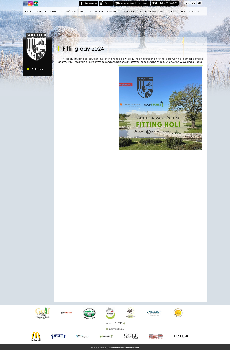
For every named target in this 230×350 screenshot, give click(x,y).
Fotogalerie (178, 11)
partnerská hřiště (115, 323)
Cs (187, 2)
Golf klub (41, 11)
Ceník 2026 (56, 11)
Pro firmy (150, 11)
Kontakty (194, 11)
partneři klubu (115, 328)
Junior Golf (96, 11)
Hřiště (28, 11)
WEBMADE (103, 348)
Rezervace (88, 3)
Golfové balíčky (132, 11)
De (193, 2)
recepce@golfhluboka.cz (135, 3)
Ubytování (112, 11)
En (199, 2)
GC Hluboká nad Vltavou (116, 348)
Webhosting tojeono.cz (131, 348)
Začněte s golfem (75, 11)
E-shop (105, 3)
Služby (163, 11)
